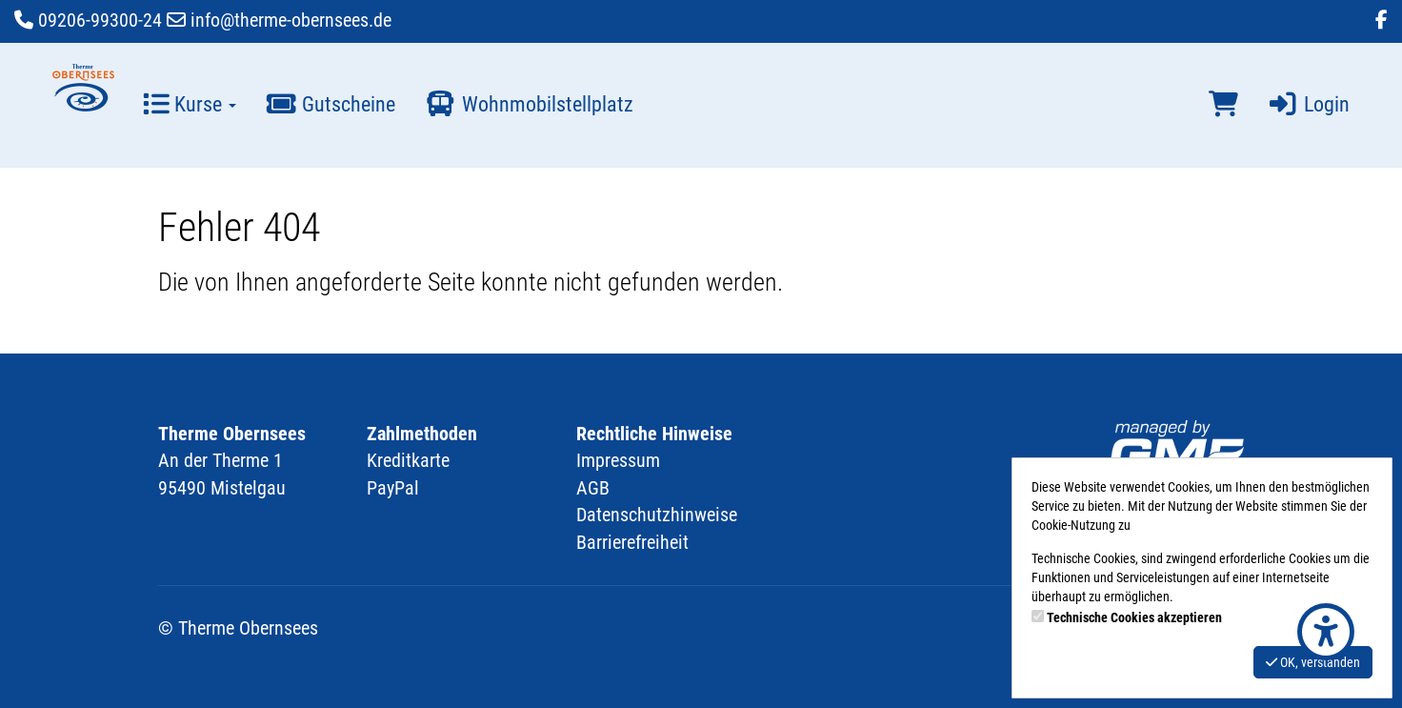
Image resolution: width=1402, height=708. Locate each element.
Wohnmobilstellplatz (528, 104)
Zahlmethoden (422, 433)
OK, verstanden (1313, 662)
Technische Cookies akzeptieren (1134, 617)
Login (1308, 104)
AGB (593, 487)
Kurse (189, 104)
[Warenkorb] (1223, 104)
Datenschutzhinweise (656, 514)
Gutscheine (330, 104)
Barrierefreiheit (632, 542)
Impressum (618, 460)
